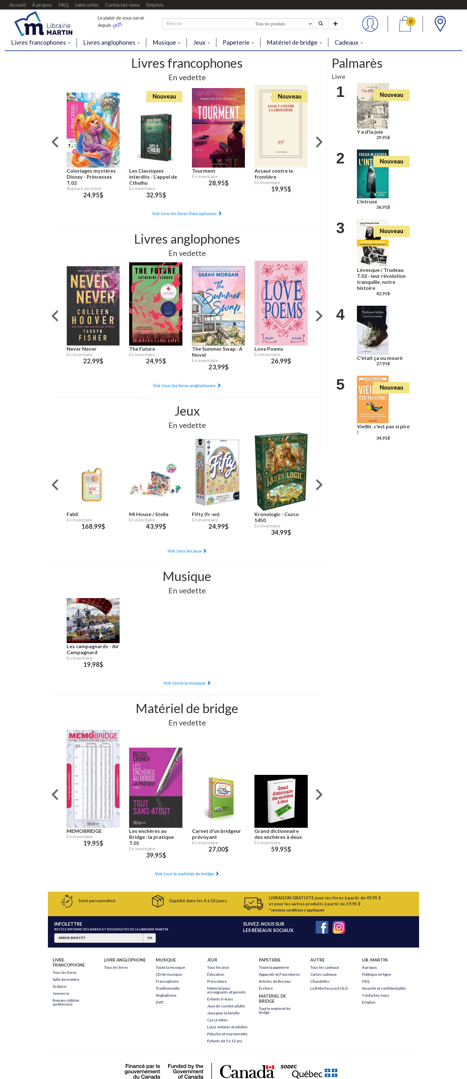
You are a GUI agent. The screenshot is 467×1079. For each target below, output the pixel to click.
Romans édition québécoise (66, 1002)
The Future (142, 349)
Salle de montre (66, 979)
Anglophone (166, 995)
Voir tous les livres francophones (187, 213)
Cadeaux (349, 42)
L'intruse (367, 201)
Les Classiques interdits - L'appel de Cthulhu (153, 177)
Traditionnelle (168, 988)
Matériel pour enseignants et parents (226, 990)
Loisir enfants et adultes (227, 1027)
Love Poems (268, 349)
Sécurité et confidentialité (384, 988)
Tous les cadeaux (324, 967)
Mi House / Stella (148, 514)
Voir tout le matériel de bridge (187, 873)
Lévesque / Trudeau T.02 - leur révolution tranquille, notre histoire (381, 279)
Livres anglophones (111, 42)
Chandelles (320, 981)
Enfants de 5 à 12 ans (224, 1040)
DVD (159, 1002)
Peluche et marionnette (227, 1033)
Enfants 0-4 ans (220, 999)
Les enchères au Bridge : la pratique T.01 (151, 837)
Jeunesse (61, 993)
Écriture (266, 988)
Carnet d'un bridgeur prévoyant (216, 834)
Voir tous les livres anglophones (187, 385)
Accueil (18, 5)
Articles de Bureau (275, 981)
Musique (167, 42)
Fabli (72, 514)
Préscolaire (217, 981)
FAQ (63, 5)
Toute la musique (170, 967)
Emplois (155, 5)
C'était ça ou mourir (380, 358)
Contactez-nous (122, 5)
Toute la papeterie (274, 967)
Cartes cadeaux (323, 974)
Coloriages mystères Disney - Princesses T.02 (91, 177)
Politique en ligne (376, 974)
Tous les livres (65, 972)
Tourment (203, 171)
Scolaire (59, 986)
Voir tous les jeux (187, 550)
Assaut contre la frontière (273, 174)
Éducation (215, 974)
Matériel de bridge (294, 42)
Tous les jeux (218, 967)
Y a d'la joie (370, 132)
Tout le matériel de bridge (275, 1010)
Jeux (201, 42)
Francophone (167, 981)
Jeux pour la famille (223, 1013)
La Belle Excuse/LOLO (329, 988)
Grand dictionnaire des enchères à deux (278, 834)
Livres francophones (40, 42)
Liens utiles (87, 5)
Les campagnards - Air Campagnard (93, 649)
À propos (42, 5)
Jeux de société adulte (226, 1006)
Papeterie (238, 42)
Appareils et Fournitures (279, 974)
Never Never (82, 349)
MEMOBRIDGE (84, 831)
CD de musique (169, 974)
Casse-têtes (217, 1020)
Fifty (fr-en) (206, 514)
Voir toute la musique (187, 683)
